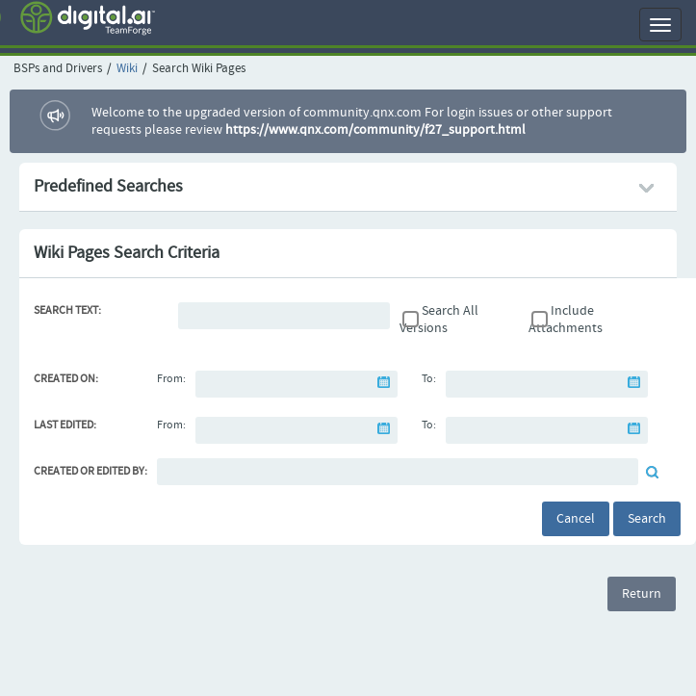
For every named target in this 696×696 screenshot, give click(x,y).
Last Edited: (65, 425)
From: (171, 379)
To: (429, 379)
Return (641, 594)
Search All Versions (439, 319)
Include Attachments (565, 319)
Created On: (66, 379)
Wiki (127, 69)
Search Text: (67, 311)
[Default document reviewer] (397, 471)
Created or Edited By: (90, 471)
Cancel (575, 519)
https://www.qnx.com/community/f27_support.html (375, 130)
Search (647, 519)
